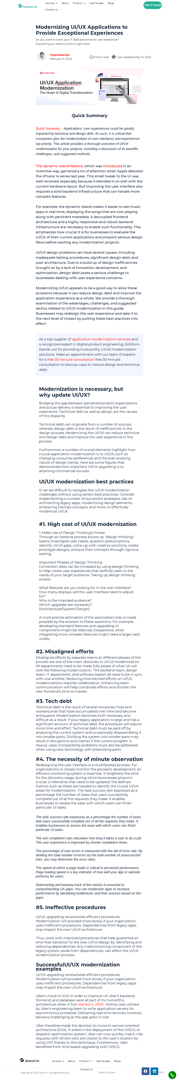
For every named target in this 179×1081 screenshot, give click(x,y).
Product (79, 3)
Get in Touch (153, 5)
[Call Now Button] (172, 1075)
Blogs (111, 3)
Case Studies (96, 3)
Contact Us (51, 9)
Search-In (30, 6)
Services (51, 3)
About (65, 3)
